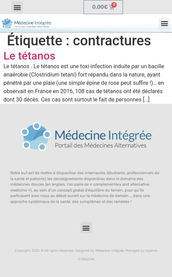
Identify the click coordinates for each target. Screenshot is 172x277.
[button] (17, 7)
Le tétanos (29, 55)
